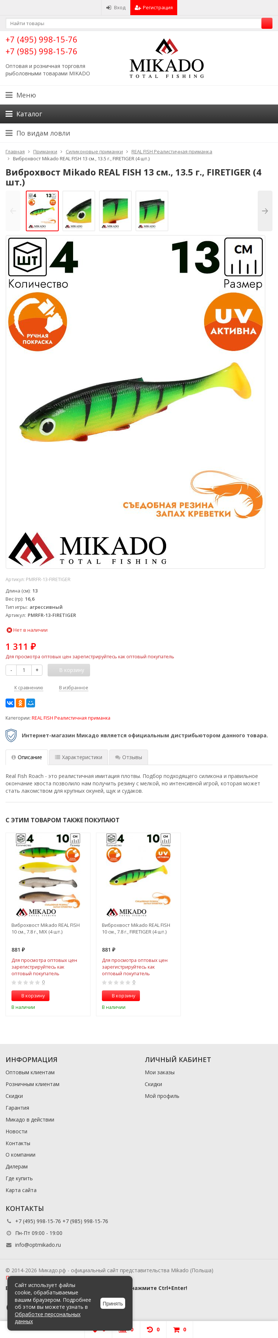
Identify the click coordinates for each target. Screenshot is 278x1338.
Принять (113, 1304)
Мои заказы (160, 1072)
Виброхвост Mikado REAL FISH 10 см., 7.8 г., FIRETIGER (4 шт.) (136, 928)
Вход (116, 7)
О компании (20, 1154)
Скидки (14, 1095)
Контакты (18, 1143)
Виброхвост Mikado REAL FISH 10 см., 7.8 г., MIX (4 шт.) (45, 928)
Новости (16, 1131)
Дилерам (17, 1166)
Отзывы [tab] (128, 757)
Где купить (19, 1178)
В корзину (29, 995)
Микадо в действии (30, 1119)
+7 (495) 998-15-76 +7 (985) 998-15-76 (42, 45)
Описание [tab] (26, 757)
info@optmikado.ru (38, 1244)
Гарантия (17, 1107)
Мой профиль (162, 1095)
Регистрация (154, 7)
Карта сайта (21, 1190)
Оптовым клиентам (30, 1072)
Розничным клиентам (32, 1084)
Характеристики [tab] (78, 757)
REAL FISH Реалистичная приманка (71, 718)
